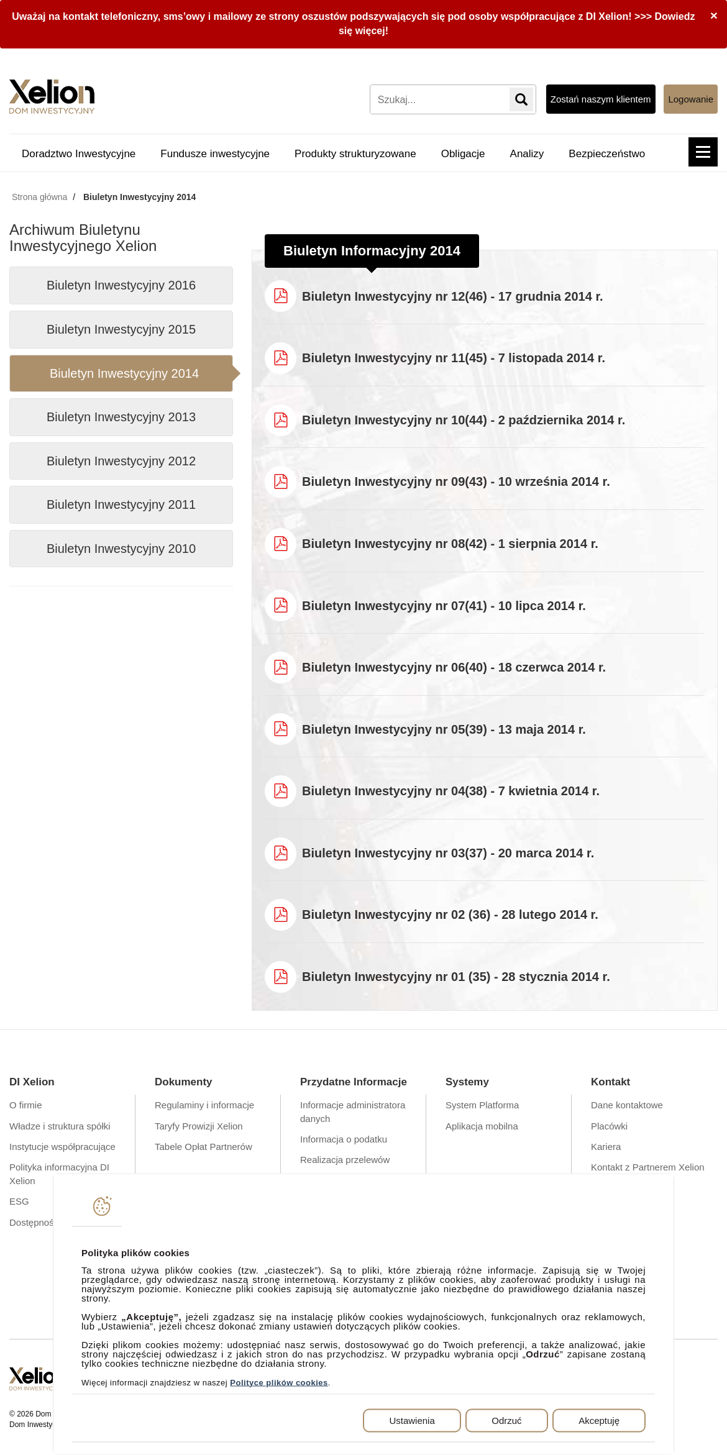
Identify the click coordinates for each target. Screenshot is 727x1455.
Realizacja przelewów (345, 1159)
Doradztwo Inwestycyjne (78, 154)
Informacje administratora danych (352, 1111)
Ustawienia (411, 1420)
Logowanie (690, 99)
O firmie (25, 1105)
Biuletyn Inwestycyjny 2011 (121, 504)
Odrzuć (506, 1420)
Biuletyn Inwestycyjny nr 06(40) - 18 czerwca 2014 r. (454, 667)
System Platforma (482, 1105)
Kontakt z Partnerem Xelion (648, 1167)
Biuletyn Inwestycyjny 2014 (124, 373)
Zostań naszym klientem (601, 99)
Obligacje (463, 154)
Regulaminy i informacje (204, 1105)
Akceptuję (599, 1420)
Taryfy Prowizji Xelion (199, 1126)
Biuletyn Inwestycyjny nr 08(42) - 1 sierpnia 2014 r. (450, 543)
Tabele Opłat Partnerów (203, 1146)
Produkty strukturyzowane (355, 154)
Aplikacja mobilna (482, 1126)
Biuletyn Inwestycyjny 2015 (121, 329)
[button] (703, 151)
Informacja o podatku (343, 1139)
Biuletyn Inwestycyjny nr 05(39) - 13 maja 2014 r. (444, 729)
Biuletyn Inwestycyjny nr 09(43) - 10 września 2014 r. (456, 481)
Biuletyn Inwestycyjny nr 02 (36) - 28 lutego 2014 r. (450, 914)
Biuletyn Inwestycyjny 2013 (121, 417)
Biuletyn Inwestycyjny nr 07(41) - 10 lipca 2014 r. (444, 606)
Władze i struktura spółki (60, 1126)
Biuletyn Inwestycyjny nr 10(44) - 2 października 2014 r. (463, 420)
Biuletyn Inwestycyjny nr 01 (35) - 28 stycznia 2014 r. (456, 976)
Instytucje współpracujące (62, 1146)
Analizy (527, 154)
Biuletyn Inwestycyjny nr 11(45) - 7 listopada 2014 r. (453, 358)
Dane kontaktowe (627, 1105)
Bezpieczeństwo (607, 154)
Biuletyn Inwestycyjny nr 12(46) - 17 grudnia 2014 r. (452, 296)
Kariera (606, 1146)
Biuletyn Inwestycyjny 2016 (121, 285)
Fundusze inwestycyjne (215, 154)
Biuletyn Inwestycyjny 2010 (121, 548)
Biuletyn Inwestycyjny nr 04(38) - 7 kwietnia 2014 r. (451, 791)
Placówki (609, 1126)
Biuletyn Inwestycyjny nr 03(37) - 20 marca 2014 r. (448, 853)
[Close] (714, 15)
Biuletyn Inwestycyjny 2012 (121, 461)
